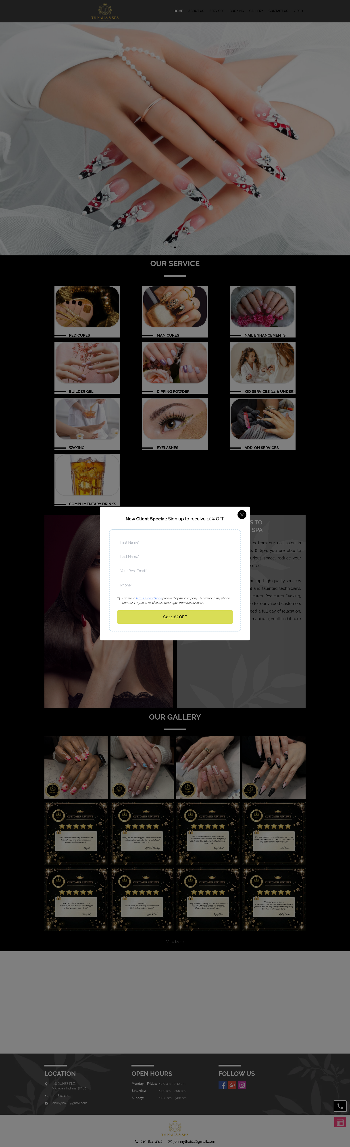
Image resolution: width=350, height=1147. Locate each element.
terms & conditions (149, 598)
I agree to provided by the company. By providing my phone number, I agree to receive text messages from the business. (176, 600)
